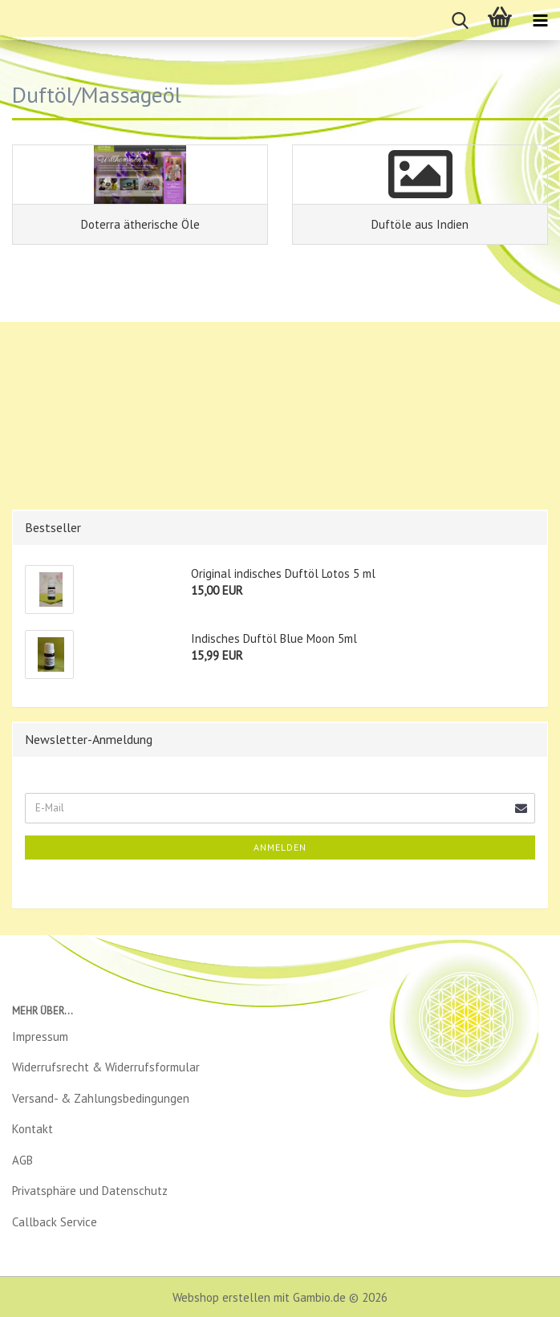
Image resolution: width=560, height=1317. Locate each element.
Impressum (40, 1036)
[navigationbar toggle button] (540, 20)
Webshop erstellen (221, 1297)
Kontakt (32, 1128)
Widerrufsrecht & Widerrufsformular (106, 1067)
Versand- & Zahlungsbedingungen (100, 1098)
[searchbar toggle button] (460, 20)
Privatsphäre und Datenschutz (90, 1190)
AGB (22, 1160)
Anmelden (280, 847)
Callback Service (54, 1222)
